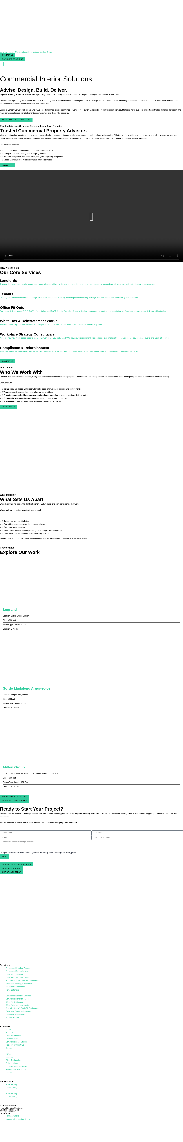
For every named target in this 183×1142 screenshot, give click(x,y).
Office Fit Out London (14, 974)
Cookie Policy (11, 1088)
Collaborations (21, 52)
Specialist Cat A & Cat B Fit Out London (22, 981)
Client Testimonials (13, 1036)
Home (8, 1029)
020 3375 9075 (31, 823)
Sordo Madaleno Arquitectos (27, 688)
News (49, 52)
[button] (91, 217)
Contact (9, 1048)
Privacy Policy (11, 1084)
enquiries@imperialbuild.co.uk (63, 823)
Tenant (11, 52)
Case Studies (40, 52)
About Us (31, 52)
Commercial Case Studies (16, 1042)
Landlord (3, 52)
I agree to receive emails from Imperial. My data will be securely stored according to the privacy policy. (39, 853)
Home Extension (12, 990)
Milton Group (14, 767)
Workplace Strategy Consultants (19, 984)
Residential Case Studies (16, 1045)
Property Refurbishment (15, 987)
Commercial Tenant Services (17, 971)
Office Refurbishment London (18, 977)
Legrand (10, 609)
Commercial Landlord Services (18, 968)
